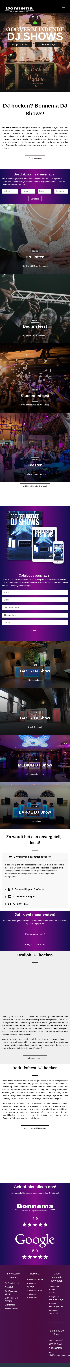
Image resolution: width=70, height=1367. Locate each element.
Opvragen (35, 199)
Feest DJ (9, 1287)
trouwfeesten (7, 1019)
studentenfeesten (27, 136)
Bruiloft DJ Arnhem (35, 1279)
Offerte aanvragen (35, 158)
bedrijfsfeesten (60, 133)
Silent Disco (10, 1305)
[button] (63, 9)
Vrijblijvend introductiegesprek (35, 486)
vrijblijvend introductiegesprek (24, 865)
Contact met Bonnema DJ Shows (54, 1290)
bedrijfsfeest (60, 1081)
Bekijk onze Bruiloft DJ (35, 1058)
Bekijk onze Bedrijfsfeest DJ (35, 1128)
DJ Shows (48, 139)
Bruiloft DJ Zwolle (34, 1290)
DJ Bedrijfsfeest (12, 1283)
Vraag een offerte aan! (35, 944)
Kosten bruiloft (11, 1309)
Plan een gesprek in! (35, 934)
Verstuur (35, 630)
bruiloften (46, 133)
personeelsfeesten (10, 136)
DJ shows (29, 1016)
